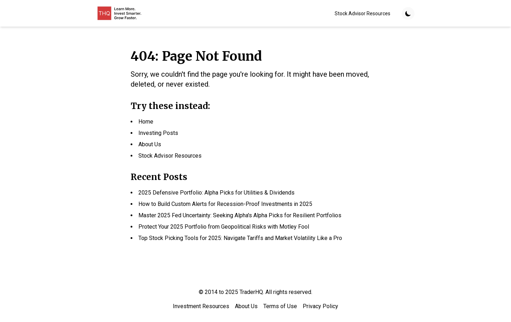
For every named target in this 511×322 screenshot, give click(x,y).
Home (145, 121)
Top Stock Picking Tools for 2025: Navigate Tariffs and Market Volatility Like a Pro (240, 238)
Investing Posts (158, 133)
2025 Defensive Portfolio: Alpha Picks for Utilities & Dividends (216, 192)
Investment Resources (201, 306)
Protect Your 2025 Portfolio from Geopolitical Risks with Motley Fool (223, 226)
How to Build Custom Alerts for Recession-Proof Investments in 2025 (225, 204)
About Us (149, 144)
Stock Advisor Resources (362, 13)
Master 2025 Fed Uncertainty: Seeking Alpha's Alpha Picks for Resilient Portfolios (239, 215)
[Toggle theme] (408, 13)
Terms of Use (280, 306)
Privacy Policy (320, 306)
